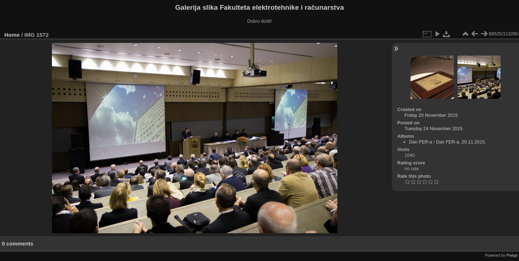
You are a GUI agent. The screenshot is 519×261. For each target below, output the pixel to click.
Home (12, 35)
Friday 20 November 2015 (431, 115)
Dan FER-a (420, 142)
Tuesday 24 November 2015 (433, 128)
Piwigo (512, 255)
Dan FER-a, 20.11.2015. (461, 142)
